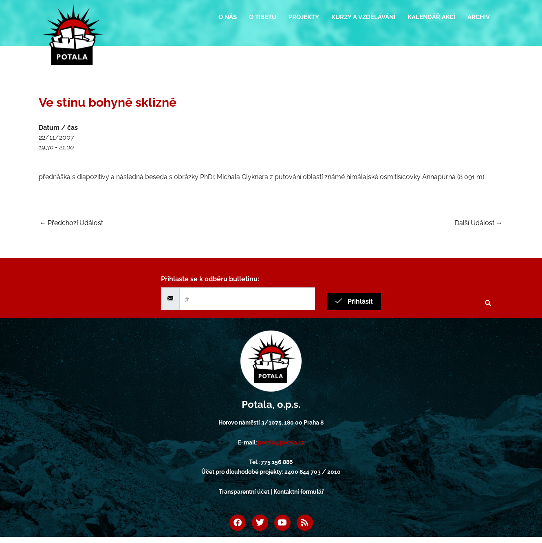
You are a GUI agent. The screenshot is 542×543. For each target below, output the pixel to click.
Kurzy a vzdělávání (363, 17)
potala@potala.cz (281, 442)
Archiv (478, 17)
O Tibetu (262, 17)
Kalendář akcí (431, 17)
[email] (247, 298)
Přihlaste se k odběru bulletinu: (210, 279)
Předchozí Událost (71, 223)
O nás (227, 17)
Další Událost (478, 223)
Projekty (304, 17)
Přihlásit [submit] (354, 301)
